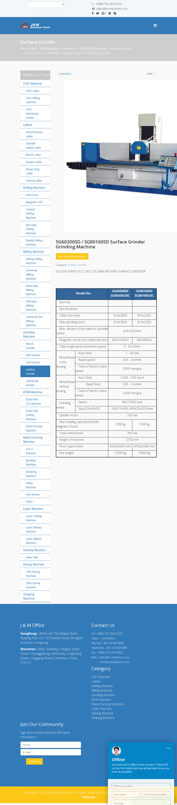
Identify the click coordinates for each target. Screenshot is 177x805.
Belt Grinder (33, 355)
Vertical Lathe (34, 180)
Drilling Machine (34, 187)
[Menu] (155, 25)
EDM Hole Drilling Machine (32, 415)
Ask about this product (72, 256)
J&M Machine (49, 48)
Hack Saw (32, 557)
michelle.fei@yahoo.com (114, 662)
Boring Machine (33, 564)
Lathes (27, 124)
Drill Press (32, 195)
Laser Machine (33, 508)
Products (69, 48)
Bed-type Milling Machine (31, 305)
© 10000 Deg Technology (136, 792)
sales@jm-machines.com (112, 8)
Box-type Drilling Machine (31, 229)
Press (29, 501)
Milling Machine (33, 251)
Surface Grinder (120, 48)
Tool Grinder (33, 362)
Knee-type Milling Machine (32, 290)
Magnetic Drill (34, 202)
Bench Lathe (33, 154)
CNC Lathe (32, 90)
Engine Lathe (34, 162)
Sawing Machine (34, 550)
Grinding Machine (93, 48)
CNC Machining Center (32, 113)
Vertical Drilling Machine (31, 213)
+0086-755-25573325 (108, 4)
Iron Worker (33, 494)
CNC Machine (32, 83)
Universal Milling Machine (31, 274)
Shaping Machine (103, 718)
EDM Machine (32, 392)
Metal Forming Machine (107, 704)
